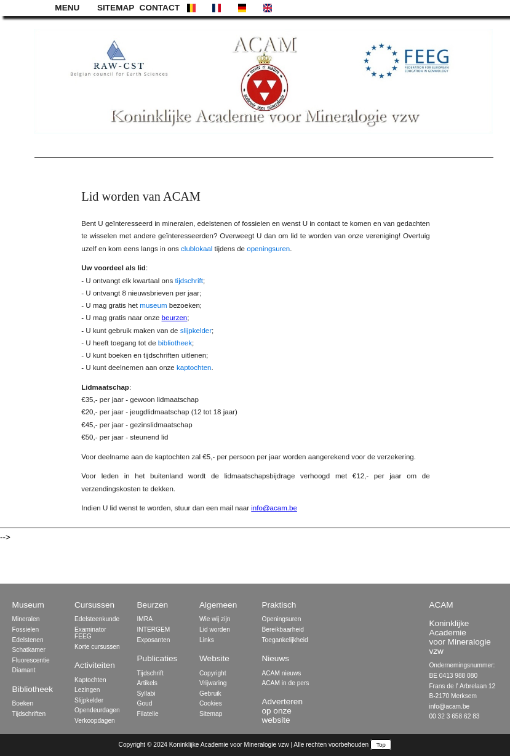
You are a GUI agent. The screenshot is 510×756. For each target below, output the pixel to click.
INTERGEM (153, 629)
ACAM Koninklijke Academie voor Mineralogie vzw (460, 628)
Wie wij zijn (214, 619)
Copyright (212, 673)
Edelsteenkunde (96, 619)
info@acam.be (274, 508)
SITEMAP (115, 7)
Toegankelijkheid (284, 640)
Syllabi (146, 693)
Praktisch (278, 604)
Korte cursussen (97, 646)
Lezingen (87, 689)
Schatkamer (29, 649)
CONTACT (159, 7)
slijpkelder (196, 330)
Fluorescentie (31, 660)
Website (214, 658)
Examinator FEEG (90, 633)
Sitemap (210, 713)
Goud (145, 703)
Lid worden (214, 629)
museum (153, 305)
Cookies (210, 703)
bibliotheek (175, 343)
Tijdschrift (150, 673)
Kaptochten (90, 680)
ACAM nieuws (281, 673)
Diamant (24, 670)
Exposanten (153, 640)
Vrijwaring (212, 683)
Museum (28, 604)
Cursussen (94, 604)
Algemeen (218, 604)
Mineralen (26, 619)
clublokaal (196, 248)
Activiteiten (94, 665)
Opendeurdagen (97, 710)
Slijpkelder (88, 700)
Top (381, 744)
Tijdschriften (29, 713)
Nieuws (275, 658)
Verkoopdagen (94, 720)
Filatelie (148, 713)
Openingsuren (281, 619)
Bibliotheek (33, 689)
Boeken (23, 703)
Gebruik (210, 693)
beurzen (175, 317)
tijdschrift (189, 280)
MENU (67, 7)
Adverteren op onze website (282, 711)
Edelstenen (28, 640)
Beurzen (153, 604)
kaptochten (194, 367)
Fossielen (25, 629)
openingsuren (268, 248)
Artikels (147, 683)
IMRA (145, 619)
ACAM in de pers (285, 683)
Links (206, 640)
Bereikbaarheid (282, 629)
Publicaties (157, 658)
